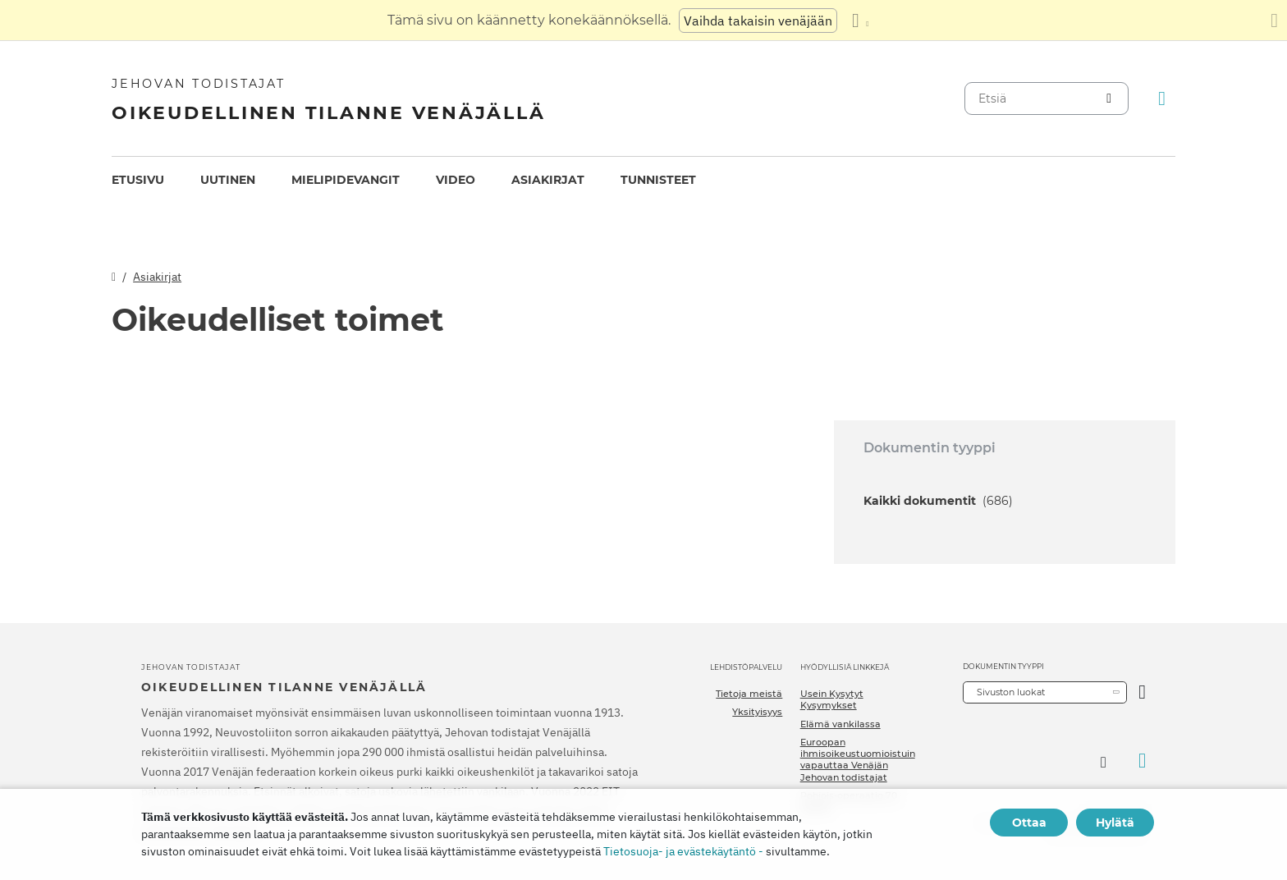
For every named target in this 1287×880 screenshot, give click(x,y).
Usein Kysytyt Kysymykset (831, 699)
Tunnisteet (658, 179)
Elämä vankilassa (840, 724)
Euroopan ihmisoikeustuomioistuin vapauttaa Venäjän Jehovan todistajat (857, 759)
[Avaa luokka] (1142, 692)
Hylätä (1115, 822)
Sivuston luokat (1011, 692)
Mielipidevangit (345, 179)
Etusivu (138, 179)
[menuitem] (138, 180)
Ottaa (1029, 822)
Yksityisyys (757, 711)
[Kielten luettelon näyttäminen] (860, 20)
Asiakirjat (547, 179)
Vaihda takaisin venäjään (758, 20)
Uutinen (227, 179)
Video (455, 179)
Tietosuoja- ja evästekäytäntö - (683, 851)
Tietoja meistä (749, 693)
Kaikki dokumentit (938, 500)
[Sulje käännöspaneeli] (1274, 20)
